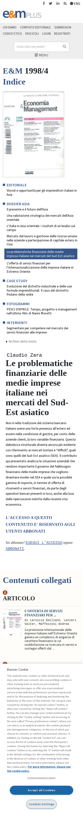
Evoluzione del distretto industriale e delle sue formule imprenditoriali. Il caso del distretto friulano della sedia (39, 290)
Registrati (62, 33)
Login (46, 33)
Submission (62, 27)
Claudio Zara (24, 355)
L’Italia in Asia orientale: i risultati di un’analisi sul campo (41, 228)
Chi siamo (10, 27)
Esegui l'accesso (44, 543)
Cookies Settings (41, 804)
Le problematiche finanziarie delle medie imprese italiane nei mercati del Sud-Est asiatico (41, 254)
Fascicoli (32, 33)
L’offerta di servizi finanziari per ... (44, 614)
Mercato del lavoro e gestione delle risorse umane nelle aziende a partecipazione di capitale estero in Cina (42, 240)
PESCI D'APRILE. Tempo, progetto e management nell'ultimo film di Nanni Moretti (42, 311)
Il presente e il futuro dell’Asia (27, 209)
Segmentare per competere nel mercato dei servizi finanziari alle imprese (37, 330)
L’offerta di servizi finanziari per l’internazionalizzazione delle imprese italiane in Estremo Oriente (40, 267)
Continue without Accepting (41, 777)
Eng (75, 3)
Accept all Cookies (41, 790)
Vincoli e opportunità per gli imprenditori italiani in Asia (42, 193)
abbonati (15, 549)
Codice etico (12, 33)
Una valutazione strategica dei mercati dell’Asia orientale (40, 218)
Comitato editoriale (35, 27)
